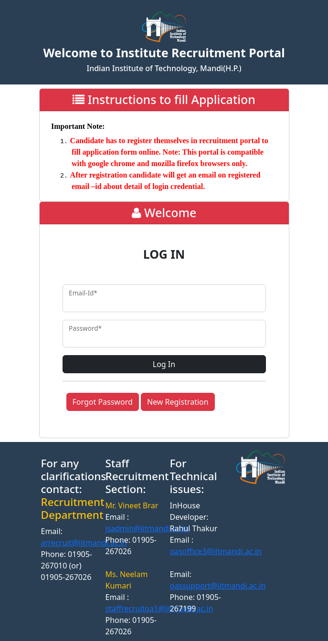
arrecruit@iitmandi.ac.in (84, 542)
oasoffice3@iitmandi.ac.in (216, 551)
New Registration (178, 402)
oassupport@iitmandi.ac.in (218, 585)
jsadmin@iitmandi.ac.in (147, 528)
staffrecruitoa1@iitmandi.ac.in (159, 608)
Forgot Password (103, 402)
